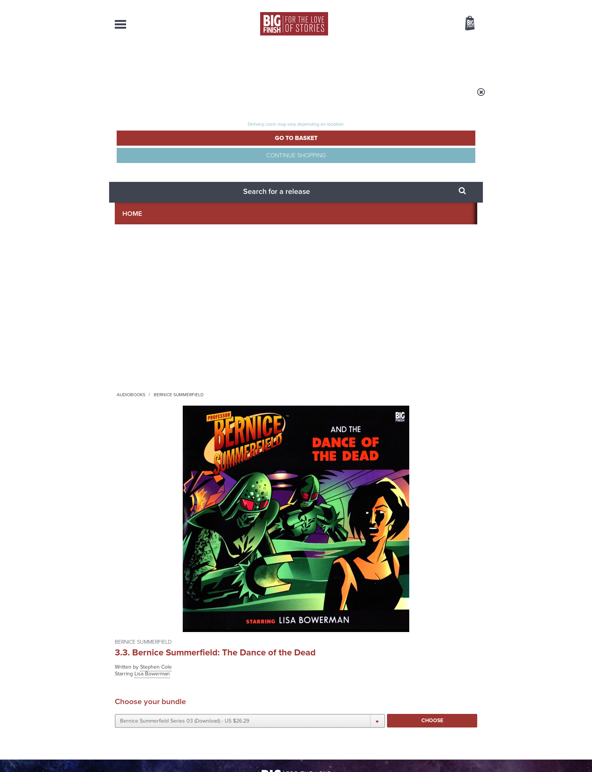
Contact (461, 60)
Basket (465, 23)
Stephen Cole (343, 140)
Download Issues (459, 701)
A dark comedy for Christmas (214, 505)
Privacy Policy (130, 447)
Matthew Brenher (136, 322)
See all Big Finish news (439, 487)
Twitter (351, 413)
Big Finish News (150, 486)
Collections (217, 60)
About (417, 60)
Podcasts (371, 60)
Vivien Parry (130, 345)
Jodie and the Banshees (414, 500)
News (326, 60)
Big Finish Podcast (379, 420)
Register (459, 5)
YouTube (397, 413)
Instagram (372, 413)
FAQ (472, 695)
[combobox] (409, 43)
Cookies (243, 752)
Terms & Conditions (274, 752)
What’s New (278, 60)
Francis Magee (133, 337)
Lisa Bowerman (133, 306)
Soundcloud (428, 413)
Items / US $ (429, 24)
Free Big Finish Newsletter (10, 169)
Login (435, 5)
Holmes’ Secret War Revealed (405, 581)
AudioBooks (155, 60)
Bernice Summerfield (236, 97)
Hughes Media (154, 761)
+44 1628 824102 (250, 687)
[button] (369, 201)
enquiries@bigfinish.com (311, 694)
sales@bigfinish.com (242, 694)
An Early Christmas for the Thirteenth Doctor (230, 581)
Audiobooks (188, 97)
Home (158, 97)
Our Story (467, 688)
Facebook (329, 413)
